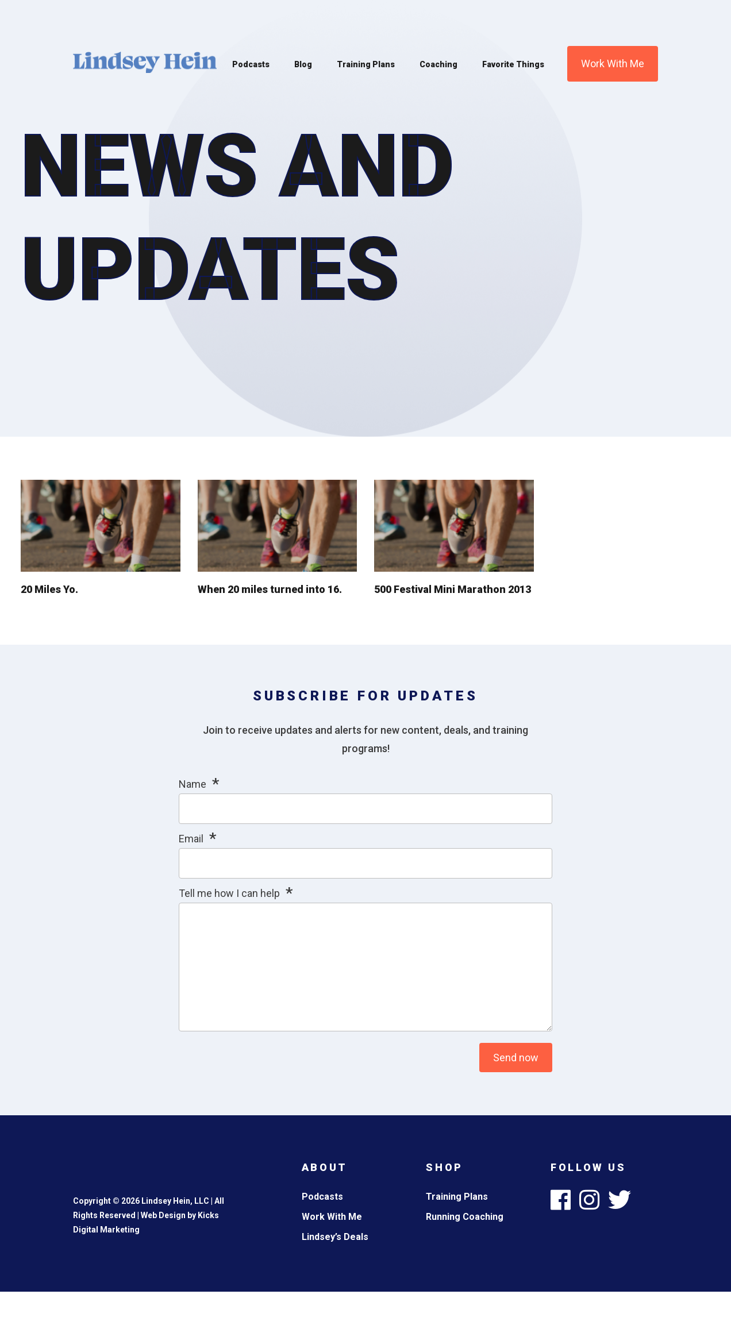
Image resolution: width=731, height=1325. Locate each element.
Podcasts (251, 64)
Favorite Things (513, 64)
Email (191, 839)
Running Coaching (464, 1216)
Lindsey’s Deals (335, 1236)
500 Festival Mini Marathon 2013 (452, 589)
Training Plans (366, 64)
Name (192, 784)
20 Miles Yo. (49, 589)
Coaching (438, 64)
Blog (303, 64)
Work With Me (612, 63)
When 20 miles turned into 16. (270, 589)
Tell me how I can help (229, 893)
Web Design (163, 1215)
